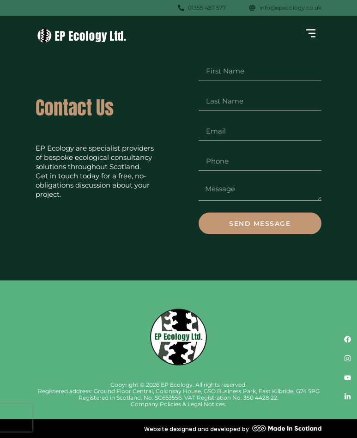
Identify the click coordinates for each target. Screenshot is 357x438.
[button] (311, 34)
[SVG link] (82, 35)
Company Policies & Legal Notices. (178, 404)
